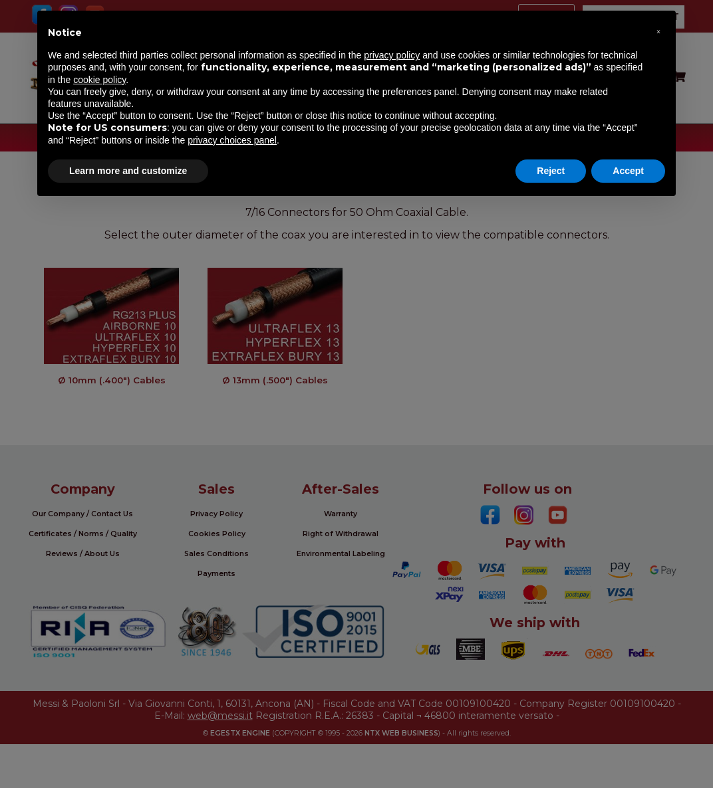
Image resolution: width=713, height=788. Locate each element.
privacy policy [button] (392, 55)
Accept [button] (628, 170)
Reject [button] (551, 170)
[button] (658, 32)
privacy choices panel (232, 140)
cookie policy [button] (99, 79)
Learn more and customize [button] (128, 170)
